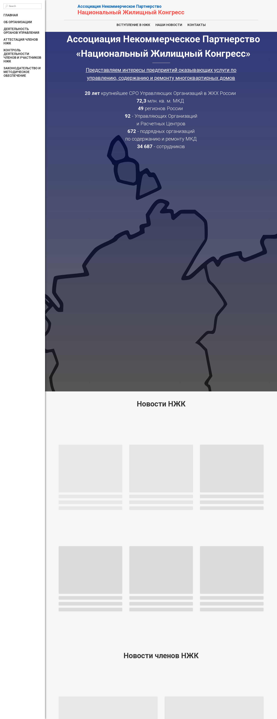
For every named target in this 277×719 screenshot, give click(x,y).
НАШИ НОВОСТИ (168, 25)
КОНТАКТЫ (196, 25)
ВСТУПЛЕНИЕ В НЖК (133, 25)
